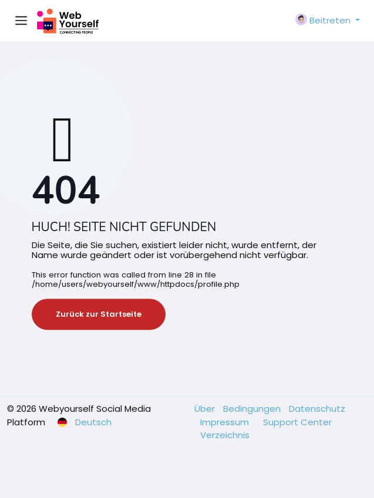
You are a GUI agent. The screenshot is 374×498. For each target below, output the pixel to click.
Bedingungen (253, 408)
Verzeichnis (225, 435)
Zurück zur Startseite (98, 314)
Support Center (297, 422)
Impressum (225, 422)
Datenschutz (317, 408)
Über (205, 408)
